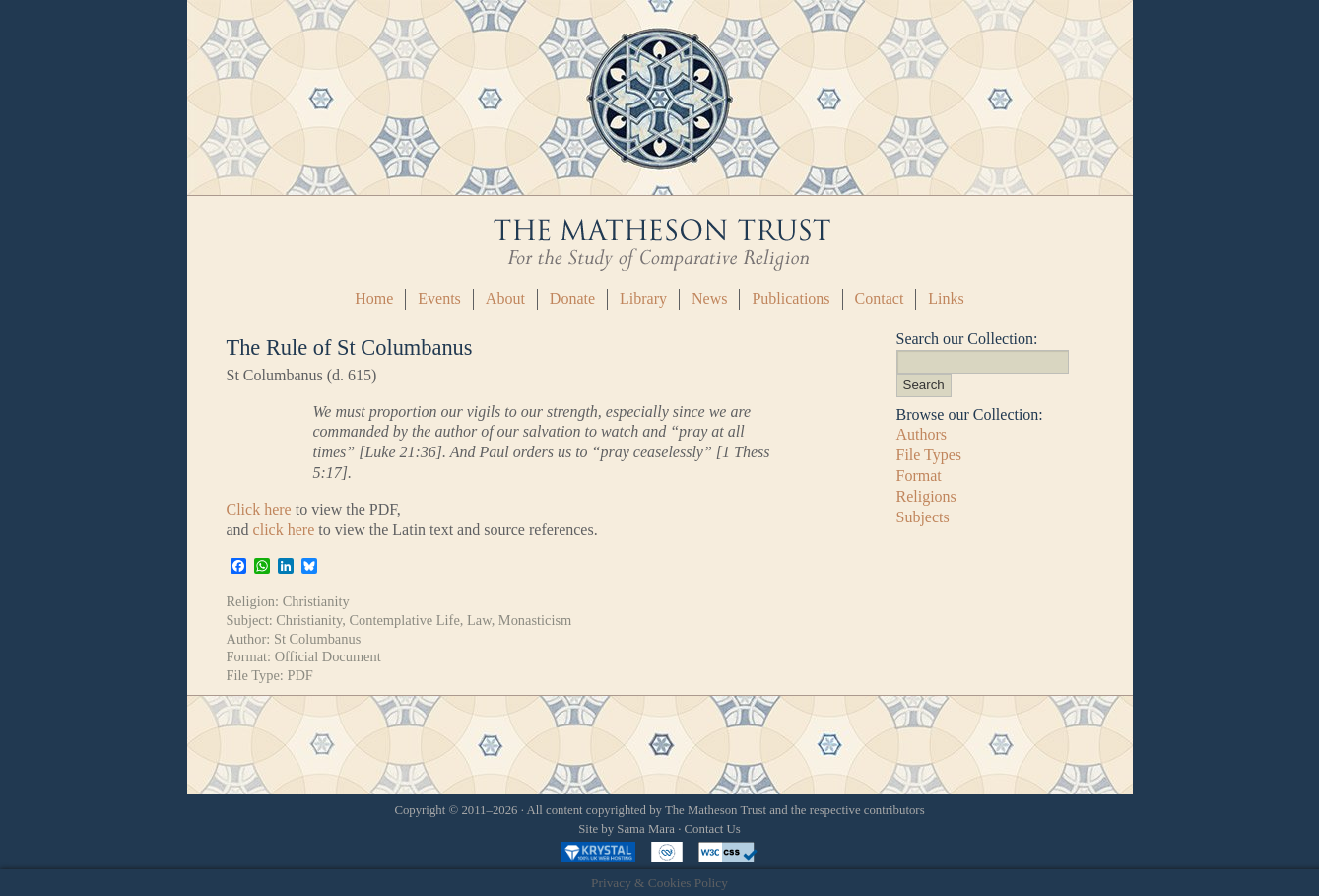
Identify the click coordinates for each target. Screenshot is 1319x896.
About (505, 298)
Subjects (923, 517)
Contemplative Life (405, 620)
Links (945, 298)
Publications (790, 298)
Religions (926, 496)
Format (919, 475)
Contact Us (713, 829)
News (709, 298)
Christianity (316, 601)
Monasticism (534, 620)
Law (479, 620)
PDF (299, 675)
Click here (259, 509)
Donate (572, 298)
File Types (929, 455)
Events (439, 298)
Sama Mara (646, 829)
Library (643, 298)
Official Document (328, 656)
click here (284, 529)
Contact (879, 298)
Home (374, 298)
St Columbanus (317, 639)
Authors (922, 434)
